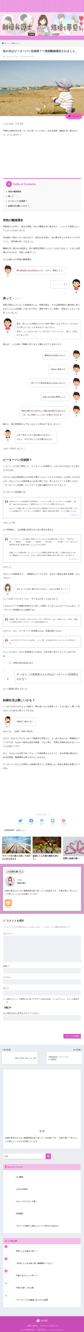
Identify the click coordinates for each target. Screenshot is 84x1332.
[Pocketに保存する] (63, 822)
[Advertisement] (42, 156)
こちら (57, 606)
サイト (6, 988)
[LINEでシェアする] (52, 822)
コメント (8, 934)
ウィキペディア (73, 515)
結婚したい (21, 830)
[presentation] (19, 1027)
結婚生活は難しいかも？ (18, 206)
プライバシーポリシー (49, 1326)
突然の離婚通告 (14, 191)
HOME (42, 1320)
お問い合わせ (32, 1326)
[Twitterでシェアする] (20, 822)
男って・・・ (14, 196)
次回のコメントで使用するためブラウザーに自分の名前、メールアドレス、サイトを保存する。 (42, 1000)
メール (7, 977)
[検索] (48, 1156)
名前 (6, 966)
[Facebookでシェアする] (31, 822)
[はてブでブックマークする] (42, 822)
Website (8, 907)
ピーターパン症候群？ (17, 201)
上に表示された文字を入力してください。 (22, 1013)
